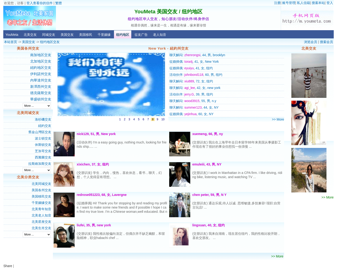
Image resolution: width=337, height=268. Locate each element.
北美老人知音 (41, 215)
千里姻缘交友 (41, 203)
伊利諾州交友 (40, 74)
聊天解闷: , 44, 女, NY (194, 107)
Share (7, 266)
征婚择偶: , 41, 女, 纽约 (191, 68)
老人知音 (159, 35)
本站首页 (10, 42)
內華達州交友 (40, 80)
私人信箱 (303, 3)
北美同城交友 (41, 184)
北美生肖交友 (41, 228)
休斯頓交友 (43, 145)
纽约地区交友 (50, 42)
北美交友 (30, 35)
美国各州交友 (41, 190)
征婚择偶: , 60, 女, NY (191, 114)
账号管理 (288, 3)
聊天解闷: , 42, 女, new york (194, 88)
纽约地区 (122, 35)
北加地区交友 (40, 61)
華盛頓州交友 (40, 99)
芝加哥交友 (43, 151)
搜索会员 (326, 42)
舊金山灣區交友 (39, 132)
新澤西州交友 (40, 86)
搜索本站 (318, 3)
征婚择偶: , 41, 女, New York (194, 61)
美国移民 (85, 35)
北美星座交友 (41, 222)
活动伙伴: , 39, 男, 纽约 (191, 94)
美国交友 (67, 35)
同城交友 (48, 35)
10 (163, 119)
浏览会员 (310, 42)
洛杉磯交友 (43, 119)
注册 (277, 3)
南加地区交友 (40, 55)
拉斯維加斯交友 (39, 163)
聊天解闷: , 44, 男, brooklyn (197, 55)
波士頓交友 (43, 138)
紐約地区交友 (40, 68)
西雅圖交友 (43, 157)
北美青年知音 (41, 209)
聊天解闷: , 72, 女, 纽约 (191, 81)
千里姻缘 (104, 35)
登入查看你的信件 (39, 3)
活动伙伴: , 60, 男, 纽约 (195, 75)
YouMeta (11, 35)
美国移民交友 (41, 196)
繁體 (58, 3)
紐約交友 (44, 126)
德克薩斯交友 (40, 93)
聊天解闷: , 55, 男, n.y (192, 101)
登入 (329, 3)
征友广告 (141, 35)
